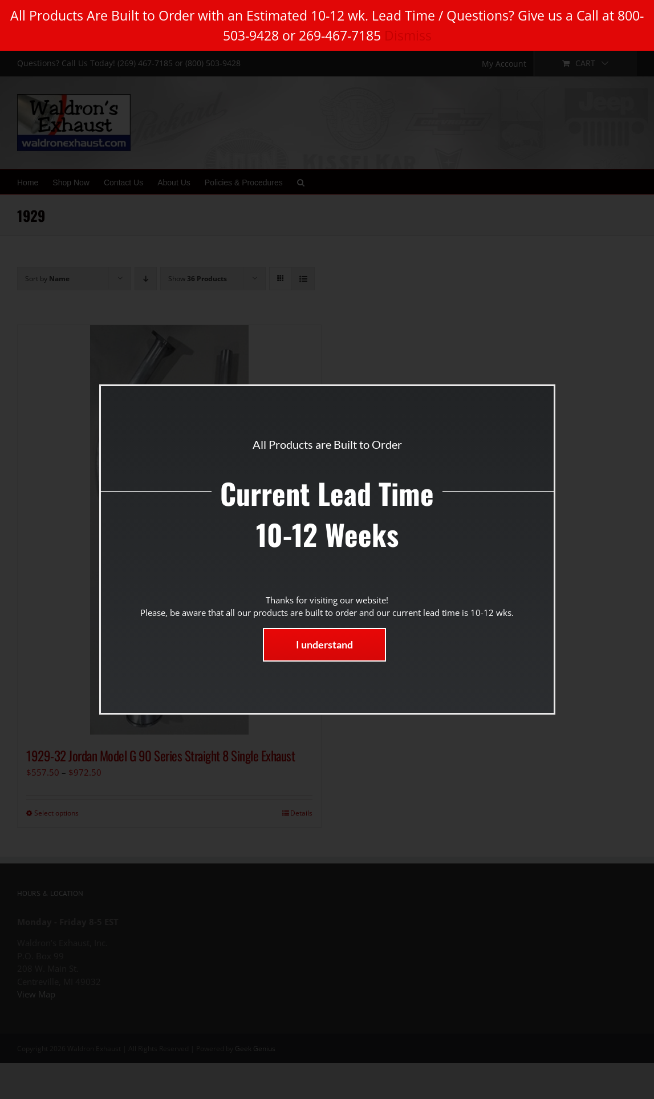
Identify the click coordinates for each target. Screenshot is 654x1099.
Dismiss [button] (408, 35)
